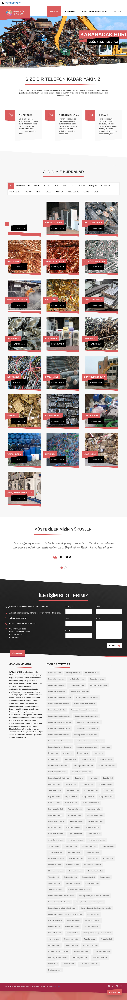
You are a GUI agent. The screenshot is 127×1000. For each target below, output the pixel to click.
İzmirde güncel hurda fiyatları (58, 951)
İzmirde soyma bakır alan (57, 772)
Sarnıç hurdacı (105, 877)
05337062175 (13, 3)
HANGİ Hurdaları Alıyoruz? (94, 11)
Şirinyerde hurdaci (54, 933)
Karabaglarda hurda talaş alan (59, 902)
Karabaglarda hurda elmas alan (59, 741)
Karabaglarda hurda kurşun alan (86, 716)
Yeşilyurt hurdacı (87, 784)
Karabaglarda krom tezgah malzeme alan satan (65, 914)
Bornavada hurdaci (72, 927)
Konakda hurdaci (71, 803)
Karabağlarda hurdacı (56, 685)
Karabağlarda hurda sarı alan (84, 704)
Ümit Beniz (57, 986)
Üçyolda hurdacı (54, 797)
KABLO (48, 192)
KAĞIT (96, 192)
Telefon (68, 619)
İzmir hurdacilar (82, 753)
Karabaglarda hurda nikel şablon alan (89, 741)
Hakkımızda (70, 11)
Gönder (113, 646)
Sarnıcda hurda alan (73, 883)
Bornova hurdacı (54, 927)
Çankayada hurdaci (74, 815)
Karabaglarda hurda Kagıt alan (59, 728)
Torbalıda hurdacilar (89, 846)
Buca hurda (79, 778)
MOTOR (29, 192)
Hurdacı (16, 228)
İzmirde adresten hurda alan (58, 766)
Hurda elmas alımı (54, 970)
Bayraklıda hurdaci (55, 920)
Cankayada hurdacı (55, 815)
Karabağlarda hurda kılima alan (59, 697)
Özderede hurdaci (88, 877)
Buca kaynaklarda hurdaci (57, 958)
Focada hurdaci (106, 939)
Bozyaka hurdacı (73, 790)
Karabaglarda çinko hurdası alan (60, 722)
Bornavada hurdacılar (91, 927)
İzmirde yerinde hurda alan (83, 766)
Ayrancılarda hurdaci (75, 840)
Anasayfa (54, 11)
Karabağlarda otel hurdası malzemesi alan (96, 908)
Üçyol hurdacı (108, 790)
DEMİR (37, 186)
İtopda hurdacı (93, 858)
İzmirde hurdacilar (87, 759)
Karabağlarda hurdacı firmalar (79, 889)
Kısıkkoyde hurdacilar (56, 858)
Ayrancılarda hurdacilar (96, 840)
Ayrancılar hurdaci (94, 834)
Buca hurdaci (108, 778)
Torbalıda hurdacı (70, 846)
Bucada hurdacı (54, 784)
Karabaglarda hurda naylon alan (85, 735)
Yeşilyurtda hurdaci (105, 784)
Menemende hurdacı (71, 939)
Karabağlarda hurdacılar (57, 691)
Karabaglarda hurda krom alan (59, 716)
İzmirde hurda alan (105, 759)
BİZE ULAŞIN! (17, 653)
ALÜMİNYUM (106, 186)
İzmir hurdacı (53, 753)
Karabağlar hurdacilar (56, 679)
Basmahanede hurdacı (91, 803)
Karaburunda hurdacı (81, 951)
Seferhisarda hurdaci (55, 889)
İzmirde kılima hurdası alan (81, 772)
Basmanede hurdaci (55, 809)
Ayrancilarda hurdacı (55, 840)
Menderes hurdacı (72, 865)
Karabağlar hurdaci (91, 673)
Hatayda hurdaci (88, 797)
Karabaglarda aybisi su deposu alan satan (94, 896)
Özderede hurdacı (70, 877)
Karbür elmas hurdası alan (89, 964)
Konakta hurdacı (54, 803)
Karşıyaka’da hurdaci (92, 920)
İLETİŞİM (117, 11)
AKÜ (73, 186)
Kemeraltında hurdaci (95, 821)
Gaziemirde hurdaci (92, 827)
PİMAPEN (59, 192)
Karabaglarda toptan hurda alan (87, 728)
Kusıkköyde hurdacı (93, 852)
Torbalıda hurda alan (55, 852)
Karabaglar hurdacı (73, 673)
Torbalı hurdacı (53, 846)
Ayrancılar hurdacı (75, 834)
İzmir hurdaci (67, 753)
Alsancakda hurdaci (94, 809)
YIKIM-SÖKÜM (73, 192)
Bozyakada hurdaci (91, 790)
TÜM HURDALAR (23, 186)
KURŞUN (93, 186)
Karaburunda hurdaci (102, 951)
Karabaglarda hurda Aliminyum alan (83, 710)
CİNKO (64, 186)
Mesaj (98, 619)
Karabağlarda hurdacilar (98, 685)
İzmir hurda (106, 747)
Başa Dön (114, 992)
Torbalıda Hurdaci (107, 846)
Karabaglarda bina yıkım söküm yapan (89, 902)
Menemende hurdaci (90, 945)
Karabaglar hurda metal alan (87, 747)
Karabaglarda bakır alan (57, 710)
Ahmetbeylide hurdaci (95, 871)
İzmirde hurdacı (54, 759)
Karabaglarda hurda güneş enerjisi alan (97, 933)
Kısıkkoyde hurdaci (76, 858)
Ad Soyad (69, 607)
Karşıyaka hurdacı (73, 920)
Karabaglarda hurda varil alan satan (61, 896)
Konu (98, 607)
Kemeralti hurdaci (76, 821)
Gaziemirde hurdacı (73, 827)
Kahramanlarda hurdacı (95, 815)
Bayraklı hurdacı (93, 914)
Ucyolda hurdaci (71, 797)
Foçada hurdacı (89, 939)
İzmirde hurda (98, 753)
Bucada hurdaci (70, 784)
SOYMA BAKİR (15, 192)
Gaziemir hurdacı (54, 827)
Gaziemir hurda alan (100, 958)
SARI (56, 186)
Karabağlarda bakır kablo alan (59, 778)
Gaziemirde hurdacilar (56, 834)
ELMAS (86, 192)
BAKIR (46, 186)
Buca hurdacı (93, 778)
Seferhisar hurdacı (92, 883)
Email (67, 631)
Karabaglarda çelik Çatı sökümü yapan (62, 908)
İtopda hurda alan (54, 865)
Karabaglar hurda (54, 673)
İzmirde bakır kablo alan (106, 766)
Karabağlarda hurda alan (80, 691)
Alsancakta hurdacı (75, 809)
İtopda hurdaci (108, 858)
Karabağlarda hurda (97, 679)
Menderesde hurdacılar (92, 865)
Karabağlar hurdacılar (76, 679)
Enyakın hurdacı (68, 964)
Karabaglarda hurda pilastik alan (88, 722)
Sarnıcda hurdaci (54, 883)
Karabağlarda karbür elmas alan (59, 747)
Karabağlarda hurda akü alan (58, 704)
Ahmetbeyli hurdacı (75, 871)
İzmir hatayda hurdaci (79, 958)
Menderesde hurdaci (55, 871)
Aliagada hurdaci (72, 945)
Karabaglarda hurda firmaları (58, 735)
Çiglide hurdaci (53, 939)
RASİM (22, 228)
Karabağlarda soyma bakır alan (87, 697)
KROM (38, 192)
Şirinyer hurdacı (72, 933)
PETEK (82, 186)
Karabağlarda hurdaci (76, 685)
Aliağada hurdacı (54, 945)
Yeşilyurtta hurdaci (55, 790)
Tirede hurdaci (53, 877)
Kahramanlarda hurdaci (56, 821)
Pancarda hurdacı (74, 852)
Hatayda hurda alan (106, 797)
